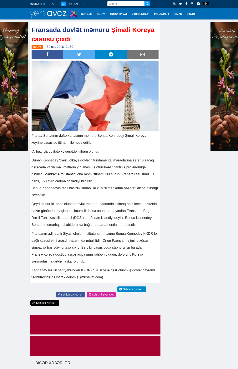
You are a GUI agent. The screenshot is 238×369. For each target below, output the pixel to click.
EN (76, 3)
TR (82, 3)
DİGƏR (191, 14)
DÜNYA (101, 14)
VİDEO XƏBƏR (141, 14)
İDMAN (178, 14)
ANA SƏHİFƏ (37, 4)
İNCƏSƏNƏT (161, 14)
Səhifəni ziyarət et (70, 294)
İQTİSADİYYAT (118, 14)
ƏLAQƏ (53, 4)
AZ (64, 3)
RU (70, 3)
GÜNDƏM (86, 14)
